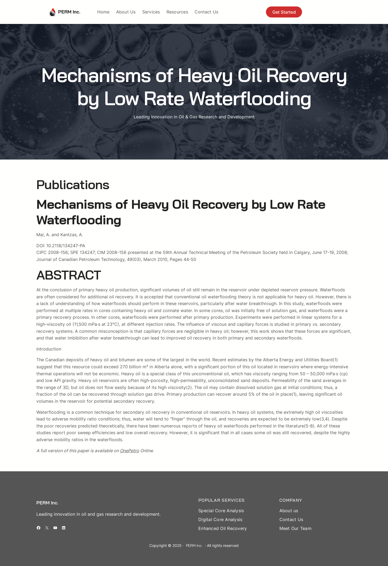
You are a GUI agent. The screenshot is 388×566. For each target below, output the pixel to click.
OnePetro (129, 450)
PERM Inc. (69, 12)
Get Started (284, 12)
